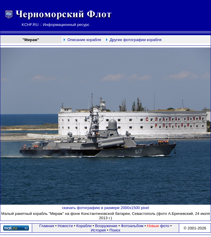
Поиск (114, 230)
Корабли (83, 226)
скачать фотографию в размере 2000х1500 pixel (105, 208)
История (98, 230)
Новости (65, 226)
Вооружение (106, 226)
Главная (46, 226)
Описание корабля (84, 40)
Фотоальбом (132, 226)
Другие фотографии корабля (135, 40)
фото (158, 226)
